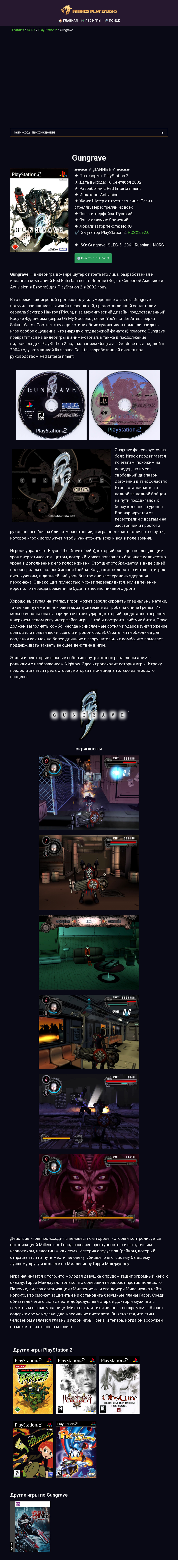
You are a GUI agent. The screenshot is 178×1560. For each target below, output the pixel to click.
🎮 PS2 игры (91, 21)
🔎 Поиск (112, 21)
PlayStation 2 (47, 30)
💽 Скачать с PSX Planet (93, 258)
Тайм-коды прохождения (34, 132)
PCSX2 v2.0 (139, 232)
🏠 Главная (68, 21)
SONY (31, 30)
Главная (18, 30)
